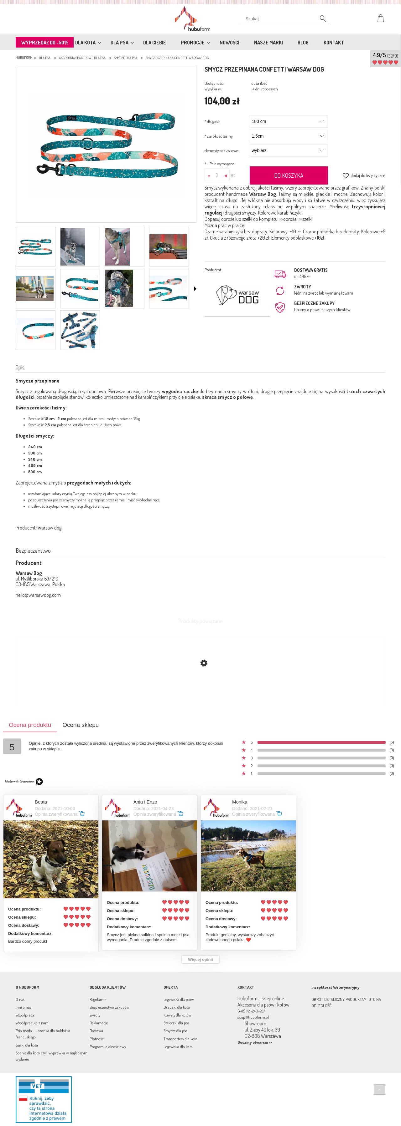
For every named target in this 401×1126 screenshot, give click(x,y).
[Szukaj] (319, 20)
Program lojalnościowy (108, 1046)
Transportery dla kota (180, 1038)
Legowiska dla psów (179, 999)
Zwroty (95, 1014)
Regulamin (98, 999)
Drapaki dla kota (177, 1007)
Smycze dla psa (175, 1030)
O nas (20, 999)
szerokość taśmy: (219, 136)
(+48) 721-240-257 (251, 1010)
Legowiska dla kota (178, 1046)
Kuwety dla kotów (177, 1014)
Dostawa (96, 1030)
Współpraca (25, 1014)
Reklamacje (99, 1022)
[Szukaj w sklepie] (285, 19)
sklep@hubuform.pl (253, 1017)
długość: (212, 121)
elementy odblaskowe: (222, 150)
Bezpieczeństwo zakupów (109, 1007)
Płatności (97, 1038)
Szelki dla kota (27, 1044)
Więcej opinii (200, 959)
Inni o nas (23, 1007)
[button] (195, 288)
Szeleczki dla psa (176, 1022)
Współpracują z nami (32, 1022)
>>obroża (288, 219)
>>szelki (305, 219)
